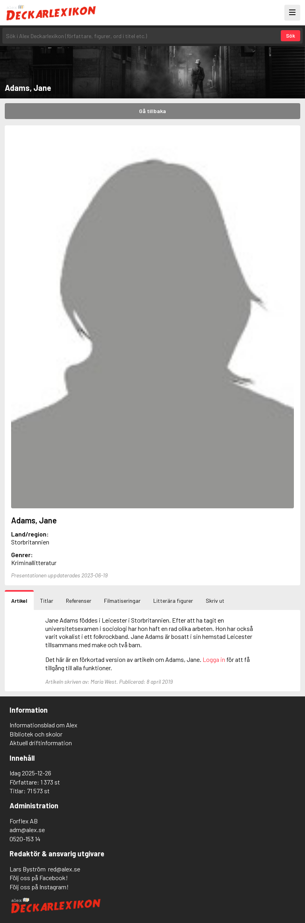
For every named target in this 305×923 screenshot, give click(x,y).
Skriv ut (215, 600)
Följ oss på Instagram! (39, 886)
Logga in (214, 659)
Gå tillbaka (152, 111)
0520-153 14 (25, 838)
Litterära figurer (173, 600)
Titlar (46, 600)
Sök (290, 36)
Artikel (19, 600)
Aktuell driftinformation (41, 742)
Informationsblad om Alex (43, 725)
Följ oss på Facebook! (39, 877)
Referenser (78, 600)
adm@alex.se (27, 829)
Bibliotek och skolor (36, 734)
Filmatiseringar (122, 600)
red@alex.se (64, 869)
